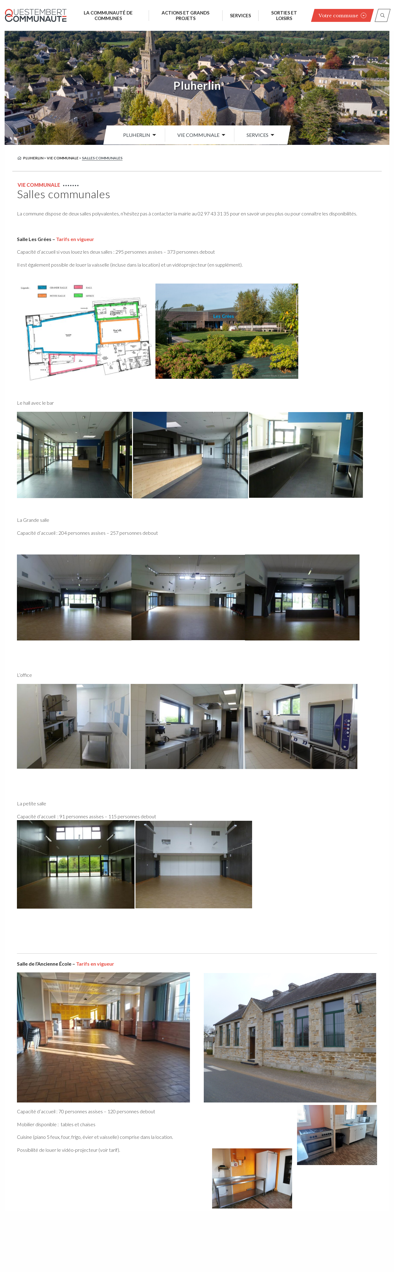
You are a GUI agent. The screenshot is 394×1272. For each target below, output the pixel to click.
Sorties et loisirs (284, 15)
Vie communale (198, 135)
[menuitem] (138, 135)
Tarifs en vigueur (75, 239)
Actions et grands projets (185, 15)
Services (240, 15)
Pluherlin (197, 85)
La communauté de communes (108, 15)
